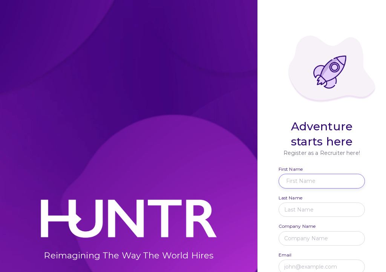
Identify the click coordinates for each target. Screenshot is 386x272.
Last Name (290, 198)
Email (285, 255)
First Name (291, 169)
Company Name (297, 226)
